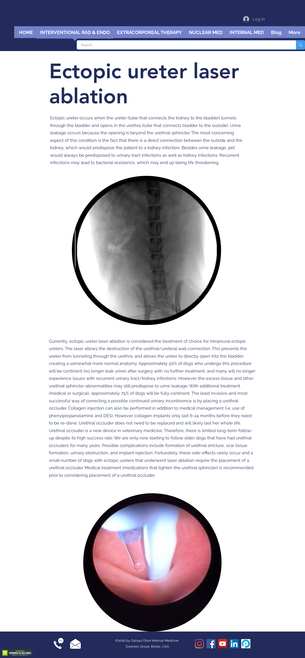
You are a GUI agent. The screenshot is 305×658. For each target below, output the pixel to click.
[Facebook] (211, 643)
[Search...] (183, 44)
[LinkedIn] (234, 643)
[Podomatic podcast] (245, 643)
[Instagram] (199, 643)
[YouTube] (222, 643)
